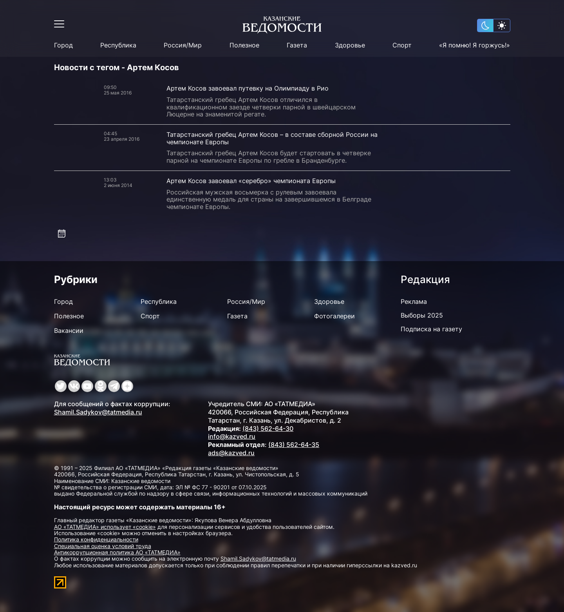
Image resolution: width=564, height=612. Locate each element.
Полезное (244, 45)
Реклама (414, 301)
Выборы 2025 (422, 315)
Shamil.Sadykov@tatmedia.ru (98, 412)
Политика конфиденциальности (96, 539)
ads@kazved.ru (231, 453)
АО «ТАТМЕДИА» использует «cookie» (105, 526)
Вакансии (68, 330)
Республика (118, 45)
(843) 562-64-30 (267, 428)
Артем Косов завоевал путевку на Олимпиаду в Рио (247, 88)
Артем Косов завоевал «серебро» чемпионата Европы (251, 181)
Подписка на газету (431, 329)
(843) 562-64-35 (293, 445)
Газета (297, 45)
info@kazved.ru (231, 436)
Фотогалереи (334, 316)
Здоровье (350, 45)
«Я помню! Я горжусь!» (474, 45)
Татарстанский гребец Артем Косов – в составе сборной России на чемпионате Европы (272, 138)
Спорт (402, 45)
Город (63, 45)
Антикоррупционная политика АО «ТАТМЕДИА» (117, 552)
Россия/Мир (183, 45)
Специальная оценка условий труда (102, 546)
